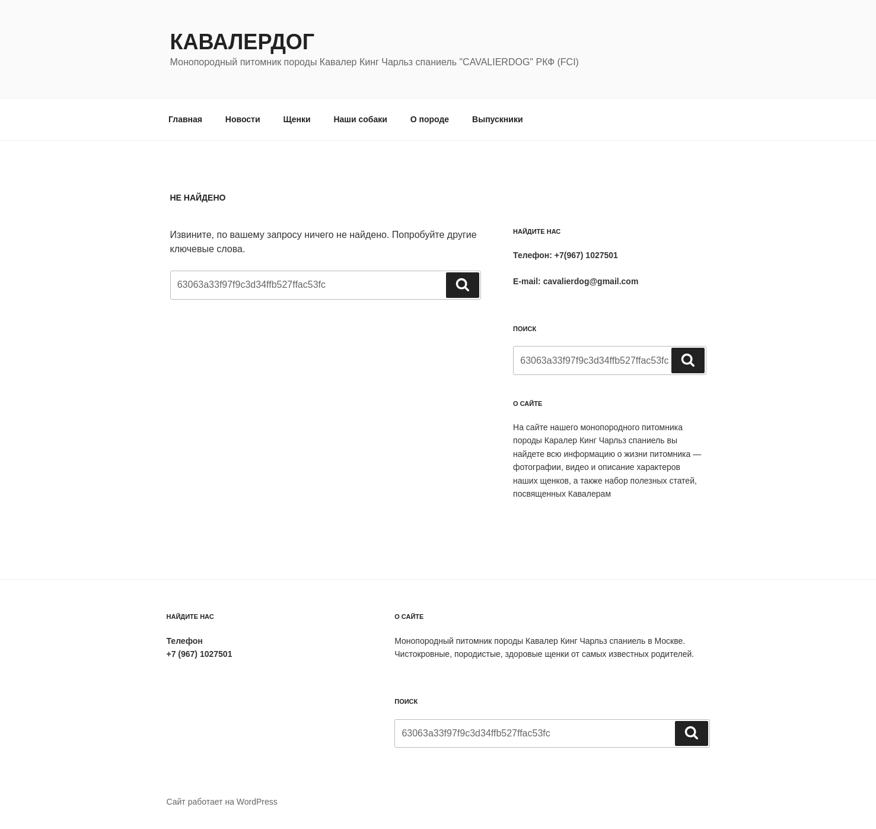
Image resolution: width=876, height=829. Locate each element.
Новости (242, 119)
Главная (185, 119)
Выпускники (497, 119)
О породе (429, 119)
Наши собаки (360, 119)
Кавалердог (242, 42)
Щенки (296, 119)
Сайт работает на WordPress (222, 801)
